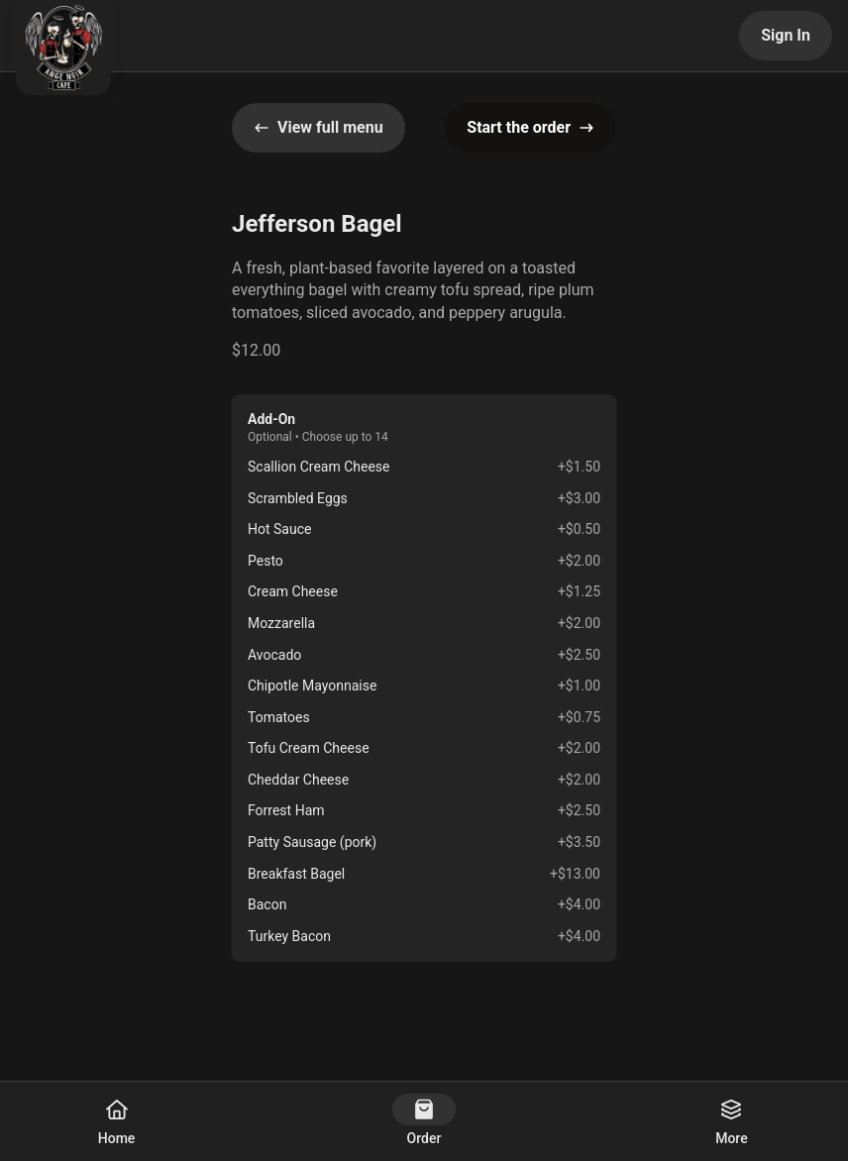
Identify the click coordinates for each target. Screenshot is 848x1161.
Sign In (785, 35)
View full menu (318, 127)
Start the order (530, 127)
